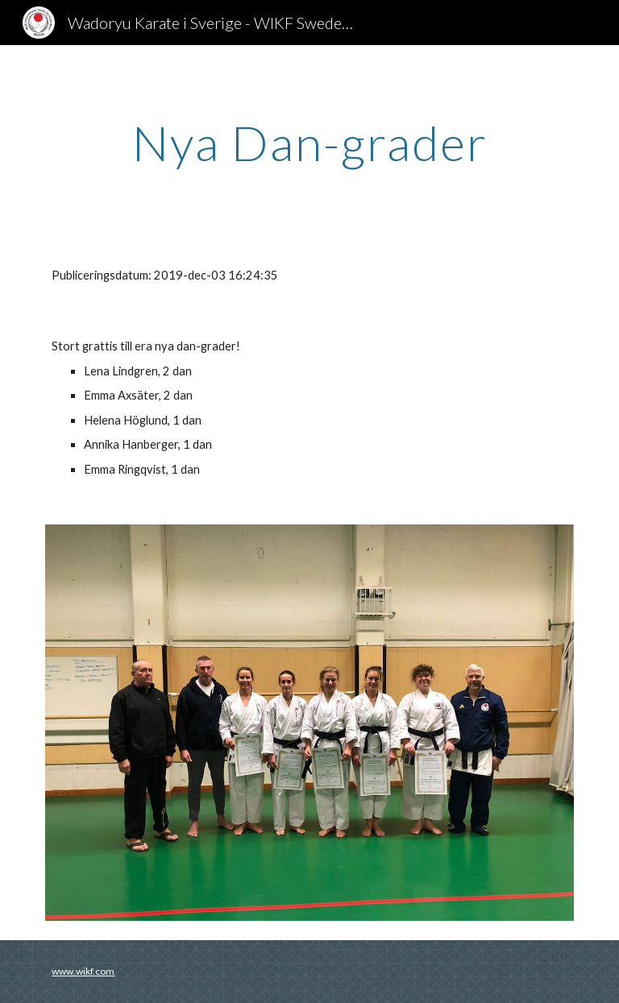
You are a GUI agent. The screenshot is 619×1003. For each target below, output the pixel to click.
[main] (309, 143)
